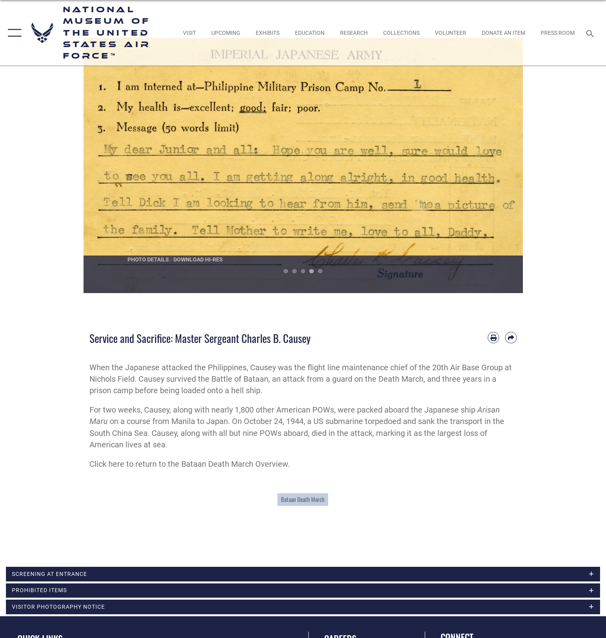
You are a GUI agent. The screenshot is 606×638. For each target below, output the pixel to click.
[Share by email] (511, 337)
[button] (13, 33)
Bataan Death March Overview (234, 464)
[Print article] (493, 337)
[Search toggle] (591, 33)
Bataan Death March (303, 499)
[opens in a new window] (189, 33)
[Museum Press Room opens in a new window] (557, 33)
